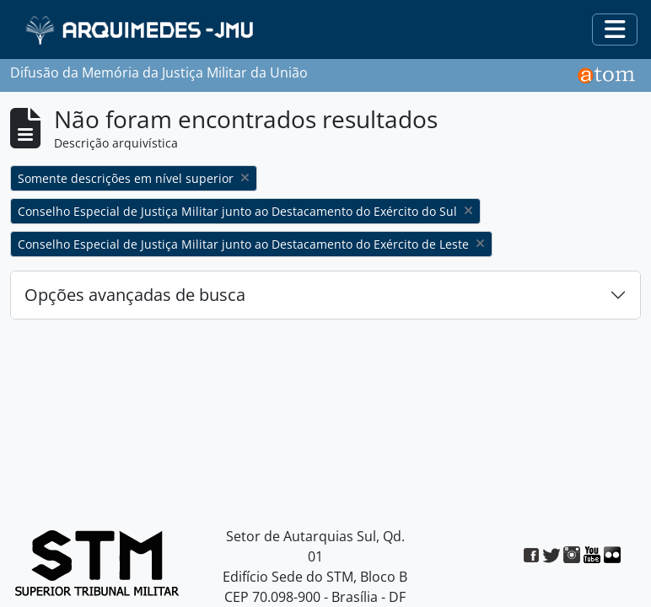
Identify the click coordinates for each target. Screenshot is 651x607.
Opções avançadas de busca (134, 294)
